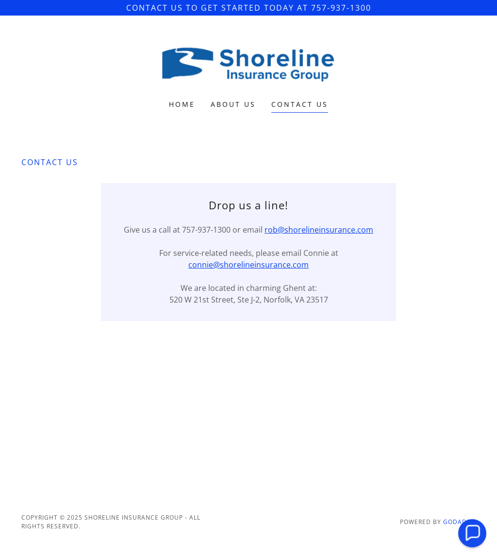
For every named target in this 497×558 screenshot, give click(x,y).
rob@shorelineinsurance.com (319, 229)
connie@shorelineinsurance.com (248, 264)
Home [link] (182, 104)
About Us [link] (233, 104)
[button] (472, 533)
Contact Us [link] (299, 104)
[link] (248, 64)
